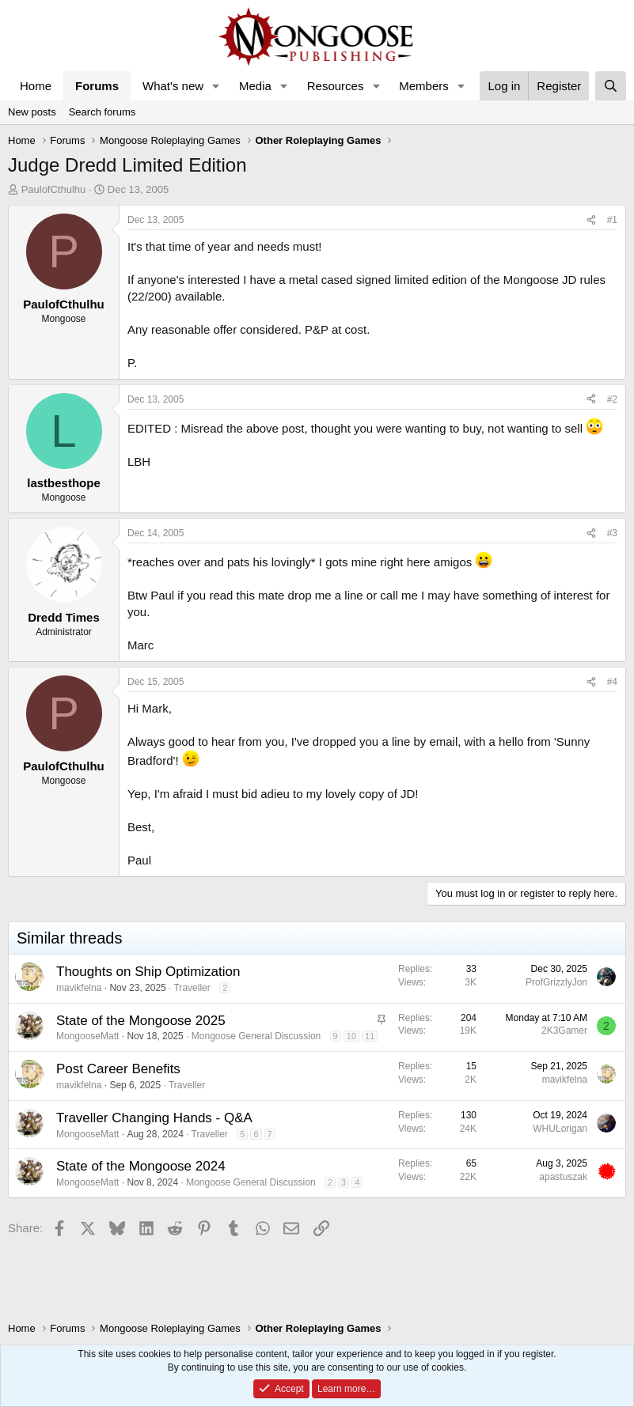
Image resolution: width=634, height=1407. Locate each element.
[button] (216, 85)
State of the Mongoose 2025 (141, 1020)
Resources (335, 86)
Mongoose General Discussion (256, 1036)
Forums (97, 86)
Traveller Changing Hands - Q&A (154, 1117)
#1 (612, 219)
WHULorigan (560, 1128)
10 (351, 1036)
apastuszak (563, 1176)
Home (35, 86)
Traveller (192, 987)
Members (424, 86)
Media (255, 86)
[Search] (610, 85)
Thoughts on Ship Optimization (148, 971)
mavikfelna (78, 987)
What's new (172, 86)
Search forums (102, 112)
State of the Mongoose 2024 (141, 1166)
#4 (612, 681)
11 (369, 1036)
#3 (612, 533)
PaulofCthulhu (53, 189)
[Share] (591, 220)
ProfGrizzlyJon (556, 982)
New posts (32, 112)
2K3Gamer (564, 1030)
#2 (612, 399)
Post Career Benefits (118, 1068)
